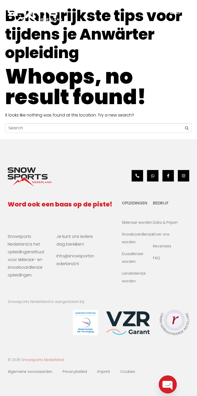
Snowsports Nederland (43, 359)
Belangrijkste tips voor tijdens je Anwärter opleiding (93, 34)
